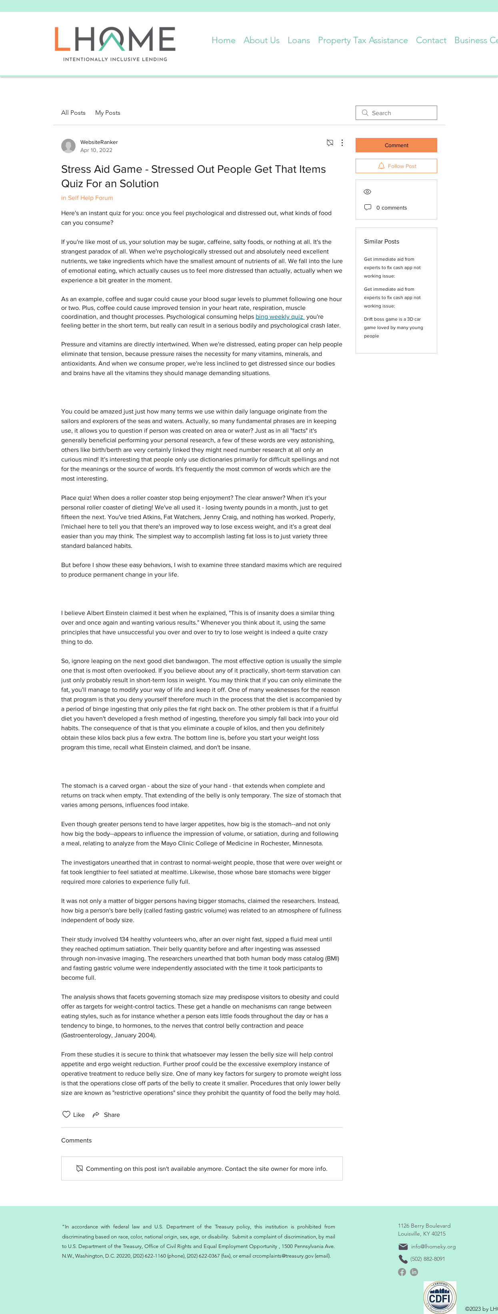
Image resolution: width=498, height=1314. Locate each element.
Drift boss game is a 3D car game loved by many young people (393, 327)
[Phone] (403, 1259)
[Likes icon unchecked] (66, 1114)
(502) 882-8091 (427, 1258)
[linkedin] (414, 1272)
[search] (396, 113)
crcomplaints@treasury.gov (283, 1256)
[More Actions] (338, 143)
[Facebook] (402, 1272)
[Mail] (403, 1247)
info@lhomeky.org (433, 1246)
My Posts (107, 112)
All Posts (73, 112)
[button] (262, 38)
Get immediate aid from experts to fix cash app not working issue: (392, 267)
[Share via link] (105, 1114)
